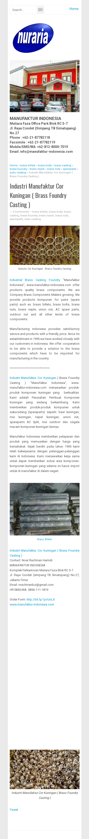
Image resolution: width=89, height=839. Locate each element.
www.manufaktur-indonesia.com (32, 604)
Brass (35, 280)
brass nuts (61, 215)
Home (74, 9)
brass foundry (28, 215)
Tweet (14, 809)
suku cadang (32, 219)
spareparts (16, 219)
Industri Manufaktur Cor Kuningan (33, 378)
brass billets (39, 211)
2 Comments (21, 211)
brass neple (46, 215)
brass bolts (56, 211)
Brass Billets (44, 539)
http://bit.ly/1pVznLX (41, 599)
